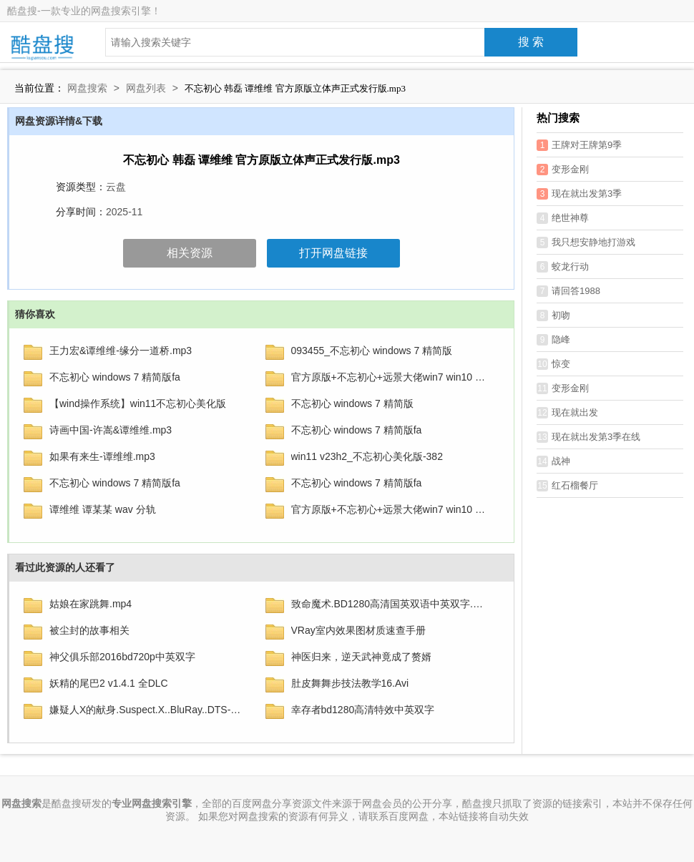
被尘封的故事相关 (89, 630)
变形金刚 (563, 169)
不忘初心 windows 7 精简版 (352, 403)
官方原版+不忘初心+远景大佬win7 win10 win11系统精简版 (390, 509)
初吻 (553, 315)
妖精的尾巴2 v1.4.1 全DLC (108, 683)
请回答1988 (568, 291)
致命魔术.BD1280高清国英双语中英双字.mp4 (390, 603)
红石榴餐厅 (567, 485)
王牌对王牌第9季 (579, 145)
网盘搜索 (87, 88)
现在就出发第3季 (579, 194)
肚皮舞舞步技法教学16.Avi (350, 683)
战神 (553, 461)
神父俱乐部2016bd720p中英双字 (122, 656)
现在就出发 (567, 412)
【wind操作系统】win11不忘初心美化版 (137, 403)
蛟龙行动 (563, 267)
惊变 (553, 364)
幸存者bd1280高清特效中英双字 (363, 709)
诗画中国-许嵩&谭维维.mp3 (110, 430)
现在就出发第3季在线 (588, 437)
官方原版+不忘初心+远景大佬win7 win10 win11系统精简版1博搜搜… (390, 377)
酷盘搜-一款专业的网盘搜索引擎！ (84, 10)
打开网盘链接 (333, 253)
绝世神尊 (563, 218)
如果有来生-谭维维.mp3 (102, 456)
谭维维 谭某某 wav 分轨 (102, 509)
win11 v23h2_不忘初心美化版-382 (367, 456)
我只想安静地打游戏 (586, 242)
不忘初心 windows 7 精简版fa (114, 377)
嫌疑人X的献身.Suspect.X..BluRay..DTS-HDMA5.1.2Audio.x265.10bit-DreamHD (148, 709)
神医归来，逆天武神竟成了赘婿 (361, 656)
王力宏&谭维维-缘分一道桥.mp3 (120, 350)
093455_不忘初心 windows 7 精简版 (372, 350)
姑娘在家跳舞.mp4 (90, 603)
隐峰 (553, 340)
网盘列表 (146, 88)
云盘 (116, 186)
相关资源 (189, 253)
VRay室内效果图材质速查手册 (358, 630)
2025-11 (124, 211)
